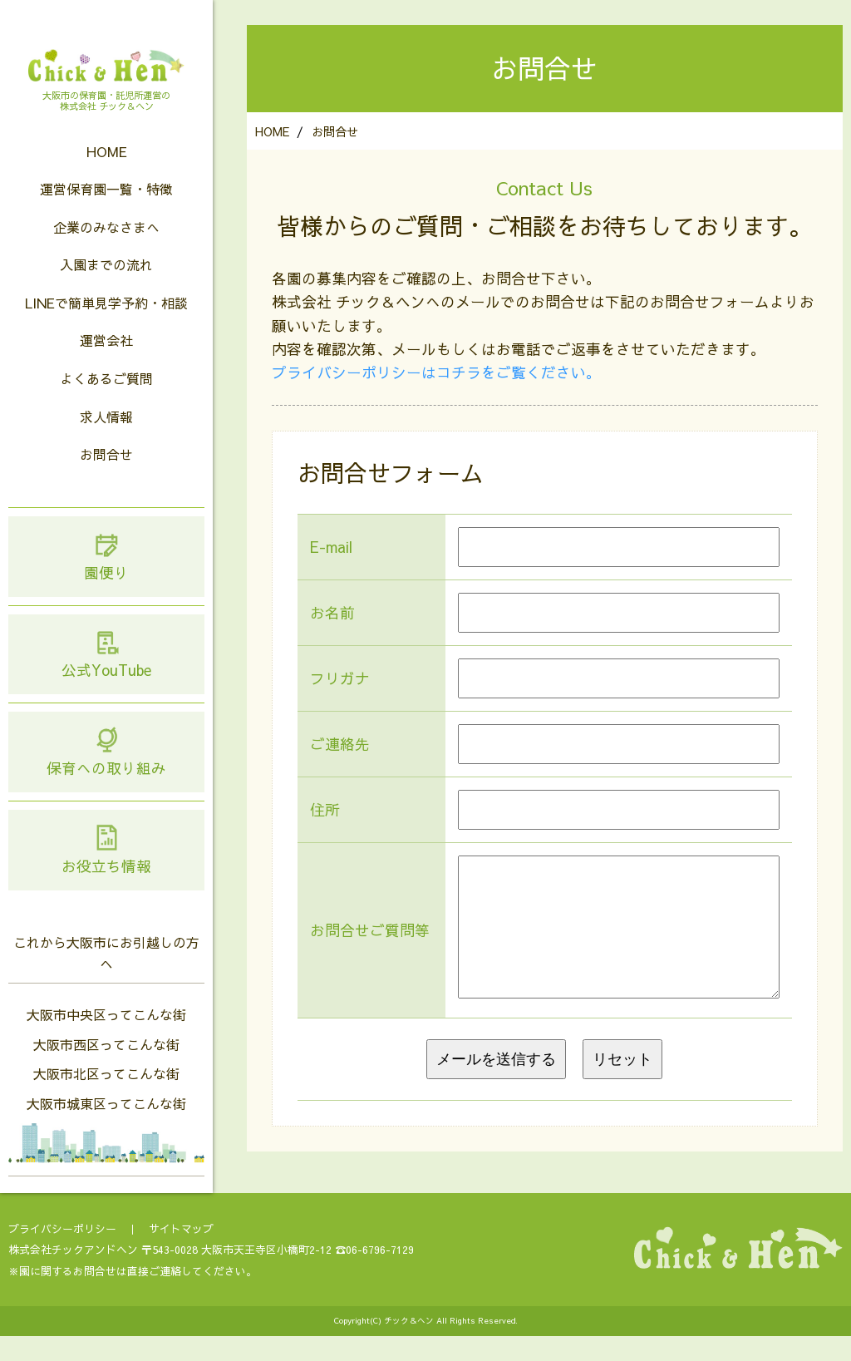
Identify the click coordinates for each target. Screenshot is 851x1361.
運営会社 (106, 365)
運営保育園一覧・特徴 (106, 214)
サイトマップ (181, 1253)
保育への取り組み (106, 776)
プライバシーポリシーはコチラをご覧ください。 (436, 372)
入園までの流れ (106, 289)
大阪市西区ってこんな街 (106, 1069)
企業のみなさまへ (106, 252)
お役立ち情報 (106, 874)
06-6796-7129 (380, 1274)
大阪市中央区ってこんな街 (106, 1039)
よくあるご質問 (106, 403)
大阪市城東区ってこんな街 (106, 1128)
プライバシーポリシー (62, 1253)
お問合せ (106, 479)
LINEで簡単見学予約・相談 (106, 327)
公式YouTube (106, 679)
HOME (106, 176)
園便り (106, 581)
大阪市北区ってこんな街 (106, 1098)
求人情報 (106, 441)
